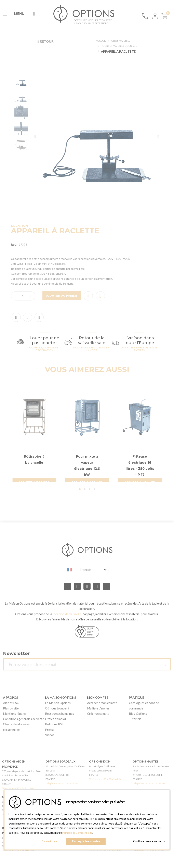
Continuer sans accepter (149, 841)
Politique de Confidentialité (78, 834)
